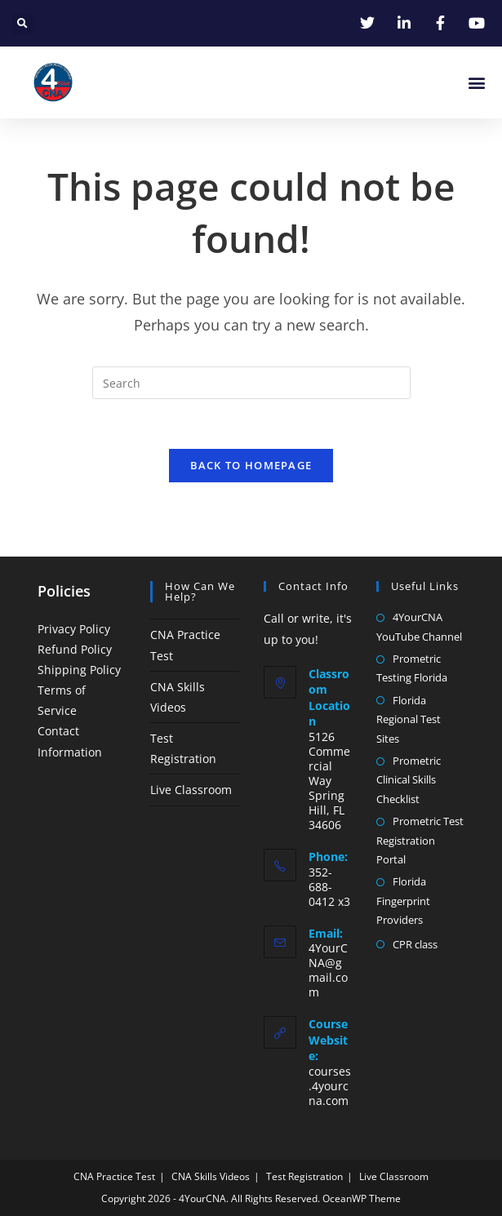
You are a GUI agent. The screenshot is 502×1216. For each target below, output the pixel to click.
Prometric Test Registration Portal (420, 840)
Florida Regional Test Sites (408, 719)
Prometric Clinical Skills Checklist (408, 779)
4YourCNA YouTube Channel (419, 626)
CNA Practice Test (114, 1176)
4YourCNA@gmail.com (328, 970)
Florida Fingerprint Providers (403, 900)
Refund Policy (75, 649)
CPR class (415, 944)
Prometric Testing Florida (411, 668)
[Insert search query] (251, 382)
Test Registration (304, 1176)
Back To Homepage (251, 465)
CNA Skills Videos (210, 1176)
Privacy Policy (74, 629)
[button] (22, 24)
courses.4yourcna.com (330, 1085)
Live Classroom (191, 789)
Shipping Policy (79, 669)
